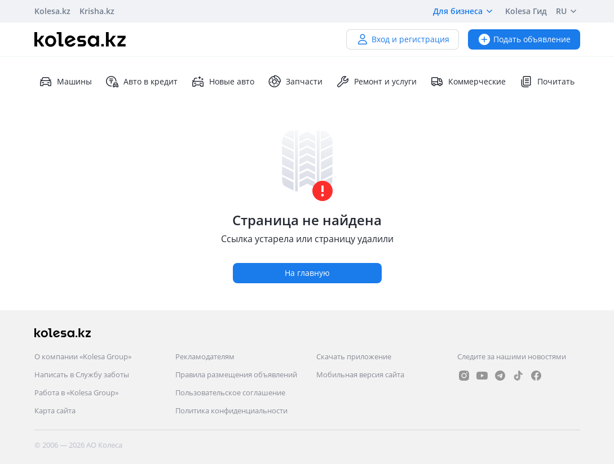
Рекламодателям (205, 356)
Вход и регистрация (402, 39)
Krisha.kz (96, 11)
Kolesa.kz (52, 11)
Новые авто (222, 81)
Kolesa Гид (526, 11)
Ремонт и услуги (376, 81)
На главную (307, 272)
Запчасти (295, 81)
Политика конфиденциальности (231, 410)
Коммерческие (468, 81)
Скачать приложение (353, 356)
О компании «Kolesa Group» (82, 356)
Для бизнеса (464, 11)
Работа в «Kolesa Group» (76, 392)
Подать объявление (524, 39)
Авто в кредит (141, 81)
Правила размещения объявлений (236, 374)
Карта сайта (55, 410)
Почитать (547, 81)
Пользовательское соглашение (230, 392)
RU (568, 11)
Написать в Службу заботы (81, 374)
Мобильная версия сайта (360, 374)
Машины (65, 81)
